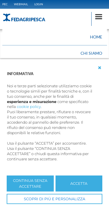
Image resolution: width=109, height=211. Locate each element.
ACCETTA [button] (78, 183)
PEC (5, 4)
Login (38, 4)
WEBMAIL (21, 4)
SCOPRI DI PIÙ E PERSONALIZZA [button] (54, 199)
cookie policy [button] (29, 106)
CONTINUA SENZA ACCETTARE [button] (30, 183)
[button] (100, 68)
